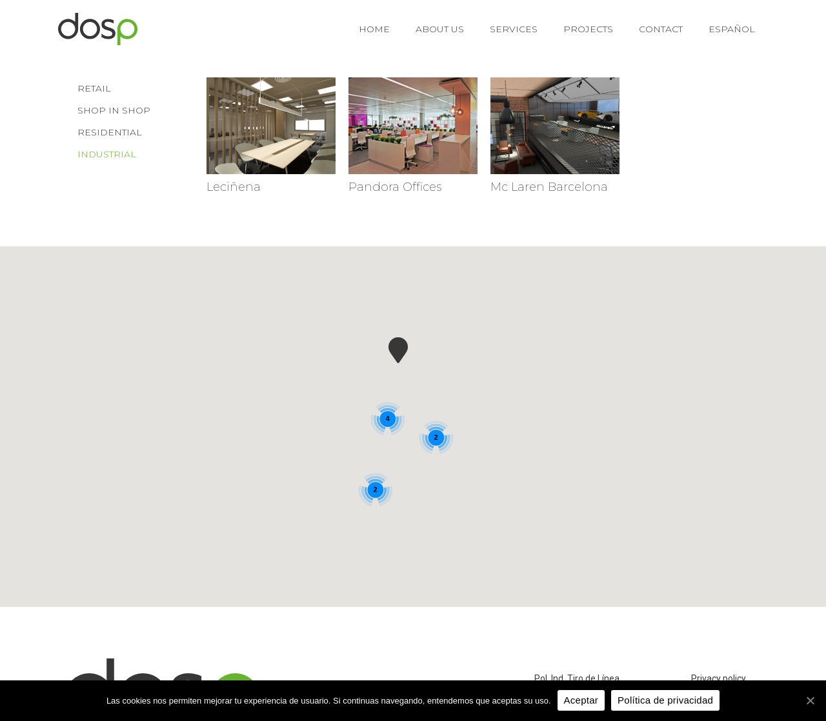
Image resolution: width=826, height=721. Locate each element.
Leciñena (233, 187)
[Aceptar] (809, 700)
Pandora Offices (394, 187)
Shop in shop (113, 110)
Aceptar (581, 700)
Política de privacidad (665, 700)
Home (374, 29)
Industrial (106, 154)
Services (514, 29)
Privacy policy (718, 678)
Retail (94, 88)
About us (440, 29)
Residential (109, 132)
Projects (588, 29)
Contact (661, 29)
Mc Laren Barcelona (549, 187)
